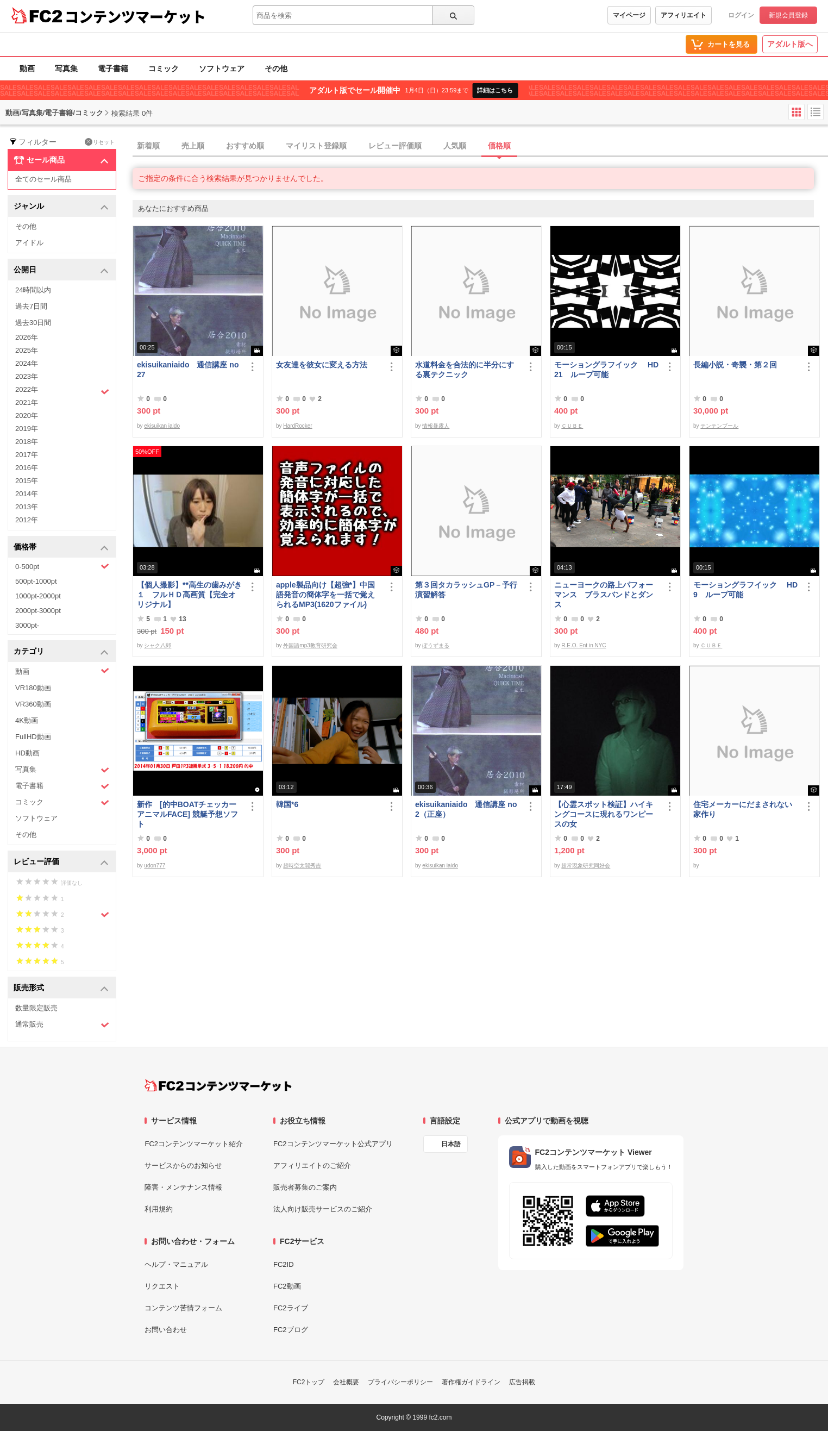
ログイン (741, 15)
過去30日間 (33, 322)
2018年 (26, 442)
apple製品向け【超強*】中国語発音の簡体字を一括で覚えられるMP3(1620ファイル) (325, 594)
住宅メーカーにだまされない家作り (742, 809)
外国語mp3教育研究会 (310, 645)
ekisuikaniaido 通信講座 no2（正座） (466, 809)
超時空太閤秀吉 (302, 865)
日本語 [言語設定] (451, 1144)
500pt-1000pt (36, 581)
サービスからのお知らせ (183, 1165)
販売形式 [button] (61, 988)
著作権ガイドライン (471, 1382)
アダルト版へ (790, 44)
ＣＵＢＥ (572, 426)
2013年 (26, 507)
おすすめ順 (245, 145)
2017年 (26, 455)
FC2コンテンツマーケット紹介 (194, 1144)
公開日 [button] (61, 270)
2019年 (26, 428)
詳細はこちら (495, 90)
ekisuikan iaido (162, 426)
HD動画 (27, 753)
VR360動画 (33, 704)
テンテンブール (719, 426)
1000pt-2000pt (38, 596)
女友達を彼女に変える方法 (321, 364)
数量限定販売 (36, 1008)
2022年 (62, 390)
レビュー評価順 (395, 145)
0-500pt (62, 566)
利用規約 (159, 1209)
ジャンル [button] (61, 207)
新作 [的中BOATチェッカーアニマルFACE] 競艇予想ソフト (187, 814)
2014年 (26, 494)
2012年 (26, 520)
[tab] (480, 146)
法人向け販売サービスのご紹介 (322, 1209)
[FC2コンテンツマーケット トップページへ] (218, 1085)
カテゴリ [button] (61, 652)
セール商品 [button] (61, 160)
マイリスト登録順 (316, 145)
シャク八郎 (157, 645)
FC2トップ (309, 1382)
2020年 (26, 415)
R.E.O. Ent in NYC (583, 645)
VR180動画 (33, 688)
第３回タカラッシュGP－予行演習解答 (466, 589)
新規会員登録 (788, 15)
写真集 (66, 68)
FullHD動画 (33, 737)
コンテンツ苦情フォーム (183, 1308)
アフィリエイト (683, 15)
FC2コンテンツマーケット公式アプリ (333, 1144)
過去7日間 (31, 306)
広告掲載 (522, 1382)
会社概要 (346, 1382)
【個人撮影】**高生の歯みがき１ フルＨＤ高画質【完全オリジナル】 (189, 594)
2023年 (26, 376)
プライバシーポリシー (400, 1382)
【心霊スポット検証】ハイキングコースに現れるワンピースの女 (603, 814)
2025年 (26, 350)
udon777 (154, 865)
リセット (100, 142)
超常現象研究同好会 (585, 865)
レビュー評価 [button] (61, 862)
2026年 (26, 337)
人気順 (454, 145)
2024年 (26, 363)
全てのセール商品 (43, 179)
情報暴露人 (435, 426)
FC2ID (283, 1264)
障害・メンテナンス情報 (183, 1187)
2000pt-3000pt (38, 611)
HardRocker (297, 426)
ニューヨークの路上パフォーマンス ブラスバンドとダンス (603, 594)
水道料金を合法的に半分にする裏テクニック (464, 369)
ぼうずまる (435, 645)
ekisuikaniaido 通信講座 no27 (188, 369)
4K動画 (26, 720)
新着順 (148, 145)
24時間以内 (33, 290)
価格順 (499, 145)
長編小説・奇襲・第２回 (735, 364)
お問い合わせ (166, 1330)
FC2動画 (287, 1286)
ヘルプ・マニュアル (176, 1264)
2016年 (26, 468)
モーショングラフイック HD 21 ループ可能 (606, 369)
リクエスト (162, 1286)
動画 (27, 68)
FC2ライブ (290, 1308)
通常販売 (62, 1024)
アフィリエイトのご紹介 (312, 1165)
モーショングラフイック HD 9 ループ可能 (745, 589)
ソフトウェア (221, 68)
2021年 (26, 402)
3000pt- (27, 625)
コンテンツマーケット (135, 16)
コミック (163, 68)
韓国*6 (287, 804)
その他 (276, 68)
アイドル (29, 243)
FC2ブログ (290, 1330)
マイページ (629, 15)
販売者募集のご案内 (305, 1187)
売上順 (192, 145)
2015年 (26, 481)
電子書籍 (113, 68)
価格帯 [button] (61, 547)
